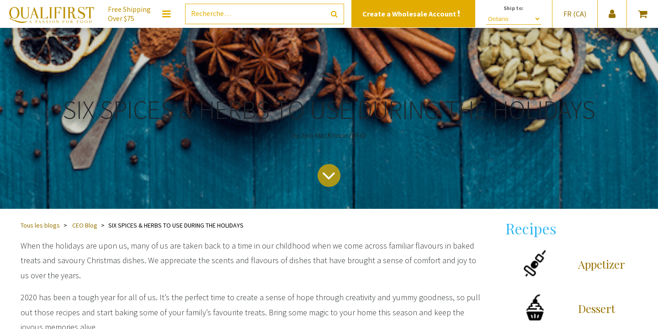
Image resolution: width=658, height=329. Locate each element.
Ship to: (514, 8)
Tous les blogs (40, 225)
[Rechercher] (334, 14)
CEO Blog (84, 225)
